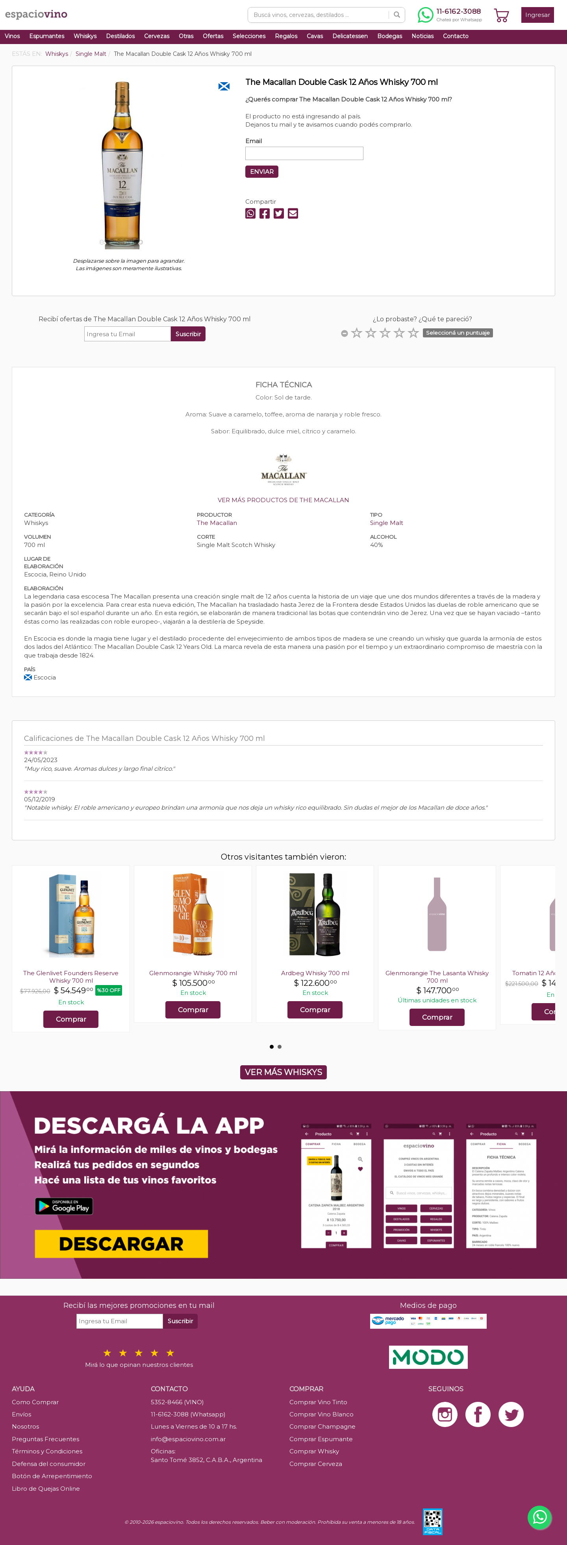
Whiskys (85, 36)
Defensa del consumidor (48, 1464)
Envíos (21, 1414)
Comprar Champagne (322, 1426)
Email (253, 141)
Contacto (456, 36)
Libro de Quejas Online (46, 1488)
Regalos (286, 36)
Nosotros (25, 1426)
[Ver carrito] (501, 15)
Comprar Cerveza (315, 1464)
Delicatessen (350, 36)
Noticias (422, 36)
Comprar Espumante (321, 1439)
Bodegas (389, 36)
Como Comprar (35, 1402)
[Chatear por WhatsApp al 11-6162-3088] (450, 15)
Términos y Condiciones (47, 1451)
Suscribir (188, 334)
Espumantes (46, 36)
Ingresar (537, 14)
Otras (186, 36)
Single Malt (386, 523)
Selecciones (249, 36)
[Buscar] (397, 14)
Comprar (71, 1019)
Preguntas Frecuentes (45, 1439)
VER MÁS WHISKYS (283, 1072)
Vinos (12, 36)
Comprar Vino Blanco (321, 1414)
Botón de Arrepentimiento (52, 1476)
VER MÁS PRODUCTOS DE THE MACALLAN (283, 500)
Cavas (315, 36)
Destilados (120, 36)
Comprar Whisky (314, 1451)
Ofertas (213, 36)
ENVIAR (262, 171)
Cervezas (156, 36)
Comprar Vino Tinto (318, 1402)
